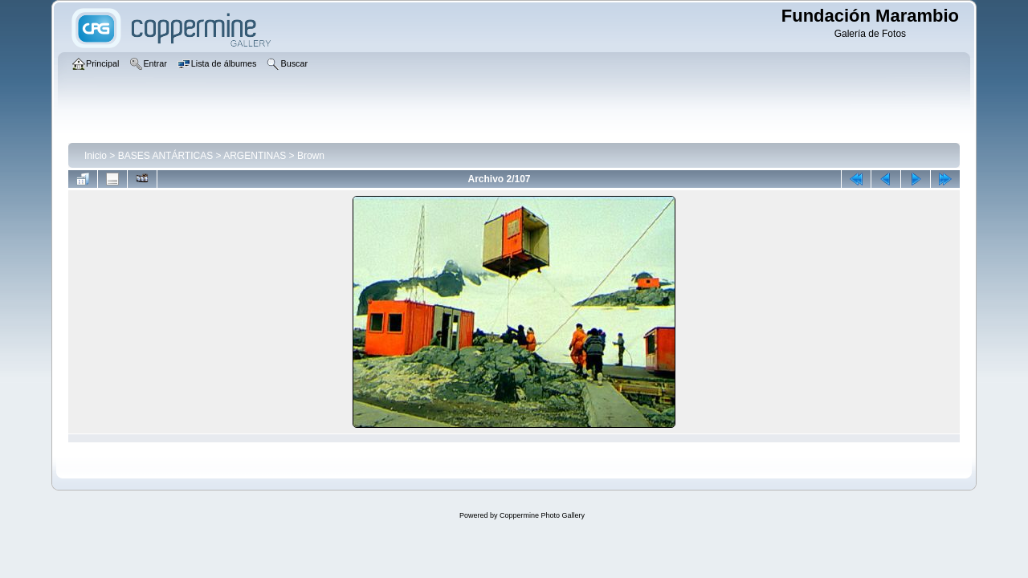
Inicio (95, 155)
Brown (310, 155)
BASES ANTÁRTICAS (165, 155)
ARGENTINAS (254, 155)
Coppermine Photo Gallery (542, 515)
